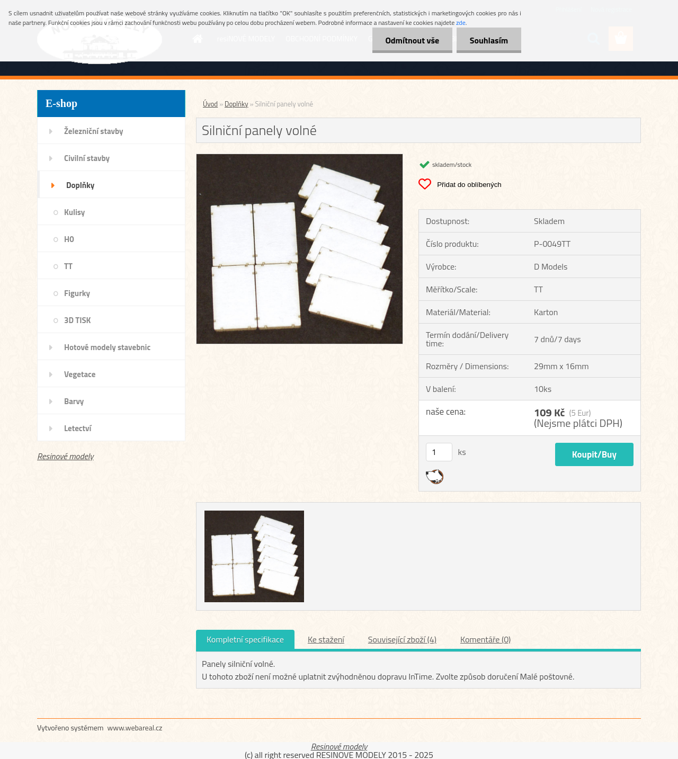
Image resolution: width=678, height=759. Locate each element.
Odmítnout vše (412, 40)
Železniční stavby (93, 131)
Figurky (77, 293)
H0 (69, 239)
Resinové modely (65, 456)
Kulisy (74, 212)
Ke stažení (326, 639)
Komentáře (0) (485, 639)
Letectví (77, 428)
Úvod (210, 104)
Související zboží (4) (402, 639)
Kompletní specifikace (245, 639)
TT (68, 266)
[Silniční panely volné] (300, 158)
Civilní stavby (87, 158)
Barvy (74, 401)
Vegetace (79, 374)
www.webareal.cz (135, 727)
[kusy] (439, 452)
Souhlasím (488, 40)
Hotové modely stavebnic (107, 347)
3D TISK (77, 320)
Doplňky (80, 185)
